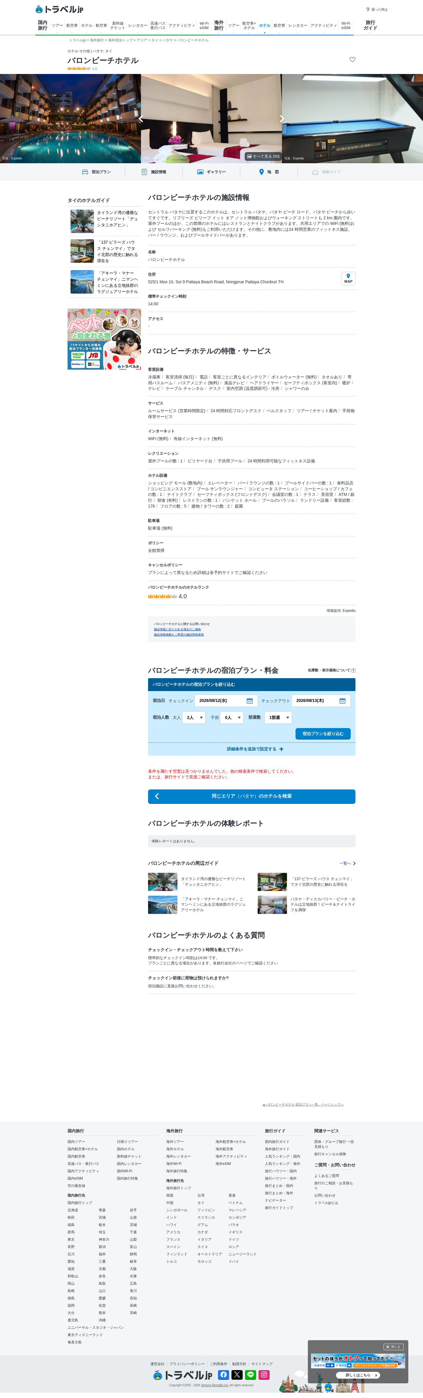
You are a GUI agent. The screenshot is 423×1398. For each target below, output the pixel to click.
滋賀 (71, 1269)
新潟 (102, 1247)
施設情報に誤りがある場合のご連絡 (177, 629)
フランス (173, 1239)
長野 (71, 1247)
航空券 (72, 25)
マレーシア (237, 1210)
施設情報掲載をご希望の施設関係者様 (179, 634)
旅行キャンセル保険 (330, 1154)
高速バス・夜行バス (83, 1164)
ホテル (87, 25)
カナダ (202, 1232)
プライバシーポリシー (187, 1364)
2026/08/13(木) (310, 700)
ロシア (234, 1247)
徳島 (71, 1298)
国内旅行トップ (80, 1203)
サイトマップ (262, 1364)
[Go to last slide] (141, 118)
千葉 (133, 1232)
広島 (133, 1283)
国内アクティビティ (83, 1171)
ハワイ (171, 1225)
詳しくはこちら (358, 1375)
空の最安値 (76, 1186)
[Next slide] (282, 118)
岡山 (71, 1283)
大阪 (133, 1269)
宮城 (102, 1217)
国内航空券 (76, 1156)
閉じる (395, 1346)
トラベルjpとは (326, 1203)
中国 (169, 1203)
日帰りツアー (127, 1142)
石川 (71, 1254)
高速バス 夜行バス (158, 25)
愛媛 (102, 1298)
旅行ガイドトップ (279, 1208)
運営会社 (157, 1364)
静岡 (133, 1254)
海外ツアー (175, 1142)
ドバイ (234, 1261)
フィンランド (176, 1254)
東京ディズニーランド (85, 1335)
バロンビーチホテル (103, 60)
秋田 (71, 1217)
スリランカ (206, 1217)
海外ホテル (175, 1149)
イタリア (204, 1239)
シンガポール (176, 1210)
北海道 (73, 1210)
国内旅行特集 (127, 1178)
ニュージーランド (243, 1254)
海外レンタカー (178, 1156)
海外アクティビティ (231, 1156)
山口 (102, 1291)
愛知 (71, 1261)
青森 (102, 1210)
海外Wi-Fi (174, 1164)
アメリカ (173, 1232)
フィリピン (206, 1210)
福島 (71, 1225)
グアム (202, 1225)
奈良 (102, 1276)
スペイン (173, 1247)
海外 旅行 (219, 25)
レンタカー (137, 25)
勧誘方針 (239, 1364)
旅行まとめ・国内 (279, 1186)
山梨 (133, 1239)
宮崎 (133, 1313)
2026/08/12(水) (213, 700)
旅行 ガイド (370, 25)
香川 (133, 1291)
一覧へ (347, 863)
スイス (202, 1247)
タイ (200, 1203)
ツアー (57, 25)
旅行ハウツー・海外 (281, 1178)
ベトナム (236, 1203)
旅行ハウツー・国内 (281, 1171)
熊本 (102, 1313)
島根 (71, 1291)
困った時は (377, 9)
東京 (71, 1239)
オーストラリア (209, 1254)
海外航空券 (224, 1149)
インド (171, 1217)
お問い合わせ (324, 1195)
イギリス (236, 1232)
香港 (232, 1195)
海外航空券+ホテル (231, 1142)
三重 (102, 1261)
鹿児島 (73, 1320)
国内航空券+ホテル (83, 1149)
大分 (71, 1313)
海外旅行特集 (176, 1171)
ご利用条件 (218, 1364)
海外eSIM (223, 1164)
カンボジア (237, 1217)
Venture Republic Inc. (215, 1385)
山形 (133, 1217)
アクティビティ (182, 25)
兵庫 (133, 1276)
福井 (102, 1254)
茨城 (133, 1225)
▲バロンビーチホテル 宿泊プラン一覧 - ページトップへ (303, 1104)
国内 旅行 (42, 25)
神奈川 (104, 1239)
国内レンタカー (129, 1164)
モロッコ (204, 1261)
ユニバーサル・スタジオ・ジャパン (96, 1327)
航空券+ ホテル (249, 25)
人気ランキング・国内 (282, 1156)
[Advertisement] (184, 1042)
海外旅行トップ (178, 1188)
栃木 (102, 1225)
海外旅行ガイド (277, 1149)
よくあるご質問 (326, 1176)
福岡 (71, 1305)
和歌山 (73, 1276)
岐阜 (133, 1261)
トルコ (171, 1261)
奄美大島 (75, 1342)
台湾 (200, 1195)
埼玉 (102, 1232)
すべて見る (263, 156)
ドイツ (234, 1239)
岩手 (133, 1210)
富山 (133, 1247)
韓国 (169, 1195)
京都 (102, 1269)
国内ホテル (126, 1149)
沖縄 (102, 1320)
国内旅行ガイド (277, 1142)
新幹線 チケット (117, 25)
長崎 (133, 1305)
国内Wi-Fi (124, 1171)
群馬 (71, 1232)
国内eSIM (75, 1178)
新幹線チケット (129, 1156)
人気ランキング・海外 (282, 1164)
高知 (133, 1298)
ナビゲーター (275, 1200)
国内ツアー (76, 1142)
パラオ (234, 1225)
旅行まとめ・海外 (279, 1193)
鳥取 (102, 1283)
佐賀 (102, 1305)
